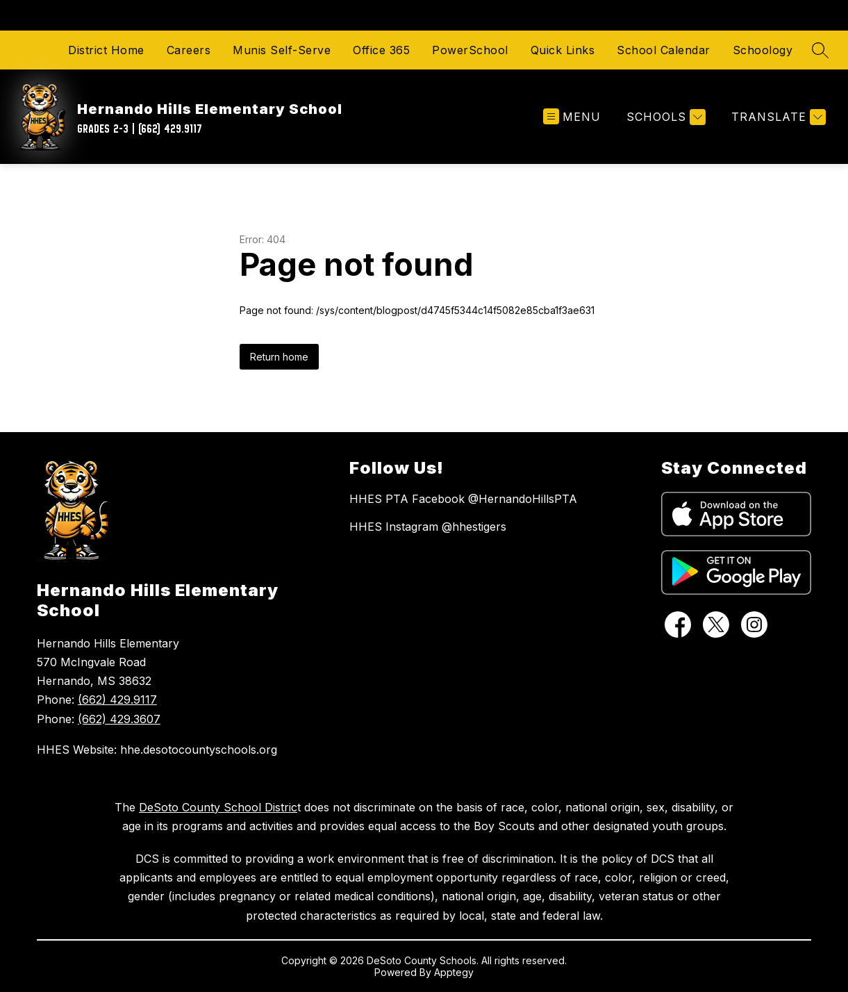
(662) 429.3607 (119, 719)
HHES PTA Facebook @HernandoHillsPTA (463, 499)
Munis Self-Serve (282, 50)
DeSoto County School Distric (218, 807)
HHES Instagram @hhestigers (427, 527)
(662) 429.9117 (117, 699)
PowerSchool (470, 50)
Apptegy (454, 972)
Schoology (763, 50)
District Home (106, 50)
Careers (189, 50)
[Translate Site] (777, 117)
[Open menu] (572, 117)
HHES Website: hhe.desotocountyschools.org (157, 750)
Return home (279, 357)
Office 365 (381, 50)
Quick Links (563, 50)
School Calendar (663, 50)
